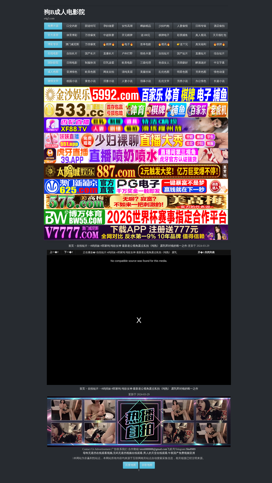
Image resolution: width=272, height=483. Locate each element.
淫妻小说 (108, 81)
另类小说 (182, 81)
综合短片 (219, 53)
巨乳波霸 (108, 62)
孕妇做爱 (108, 26)
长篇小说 (219, 81)
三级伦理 (145, 62)
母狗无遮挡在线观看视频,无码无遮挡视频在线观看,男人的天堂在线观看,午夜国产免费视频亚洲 (139, 453)
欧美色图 (90, 71)
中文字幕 (219, 62)
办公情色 (200, 81)
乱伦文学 (163, 81)
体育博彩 (71, 35)
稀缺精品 (145, 26)
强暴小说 (145, 81)
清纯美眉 (127, 71)
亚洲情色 (71, 71)
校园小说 (71, 81)
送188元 (145, 35)
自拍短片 (163, 53)
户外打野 (127, 53)
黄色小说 (90, 81)
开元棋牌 (127, 35)
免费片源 (53, 26)
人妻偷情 (182, 26)
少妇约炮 (163, 26)
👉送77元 (182, 44)
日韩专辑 (200, 26)
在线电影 (53, 53)
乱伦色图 (163, 71)
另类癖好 (182, 62)
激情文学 (53, 81)
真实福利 (200, 44)
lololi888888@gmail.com (153, 449)
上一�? (54, 252)
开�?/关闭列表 (206, 252)
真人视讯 (200, 35)
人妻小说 (127, 81)
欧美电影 (127, 62)
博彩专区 (53, 44)
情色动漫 (219, 71)
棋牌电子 (163, 35)
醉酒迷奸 (200, 62)
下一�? (68, 252)
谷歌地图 (147, 465)
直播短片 (200, 53)
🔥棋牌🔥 (108, 44)
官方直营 (53, 35)
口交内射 (71, 26)
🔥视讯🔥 (163, 44)
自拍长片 (71, 53)
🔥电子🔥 (126, 44)
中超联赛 (108, 35)
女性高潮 (127, 26)
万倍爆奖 (90, 35)
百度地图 (130, 465)
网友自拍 (108, 71)
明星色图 (182, 71)
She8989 (190, 449)
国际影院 (53, 62)
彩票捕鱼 (182, 35)
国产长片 (90, 53)
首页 (71, 245)
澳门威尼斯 (72, 44)
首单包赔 (145, 44)
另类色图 (200, 71)
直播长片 (108, 53)
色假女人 (163, 62)
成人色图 (53, 71)
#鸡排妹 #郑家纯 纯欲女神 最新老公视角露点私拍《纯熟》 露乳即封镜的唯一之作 (138, 245)
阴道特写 (90, 26)
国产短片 (182, 53)
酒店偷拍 (219, 26)
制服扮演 (90, 62)
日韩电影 (71, 62)
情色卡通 (145, 53)
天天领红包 (219, 35)
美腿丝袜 (145, 71)
